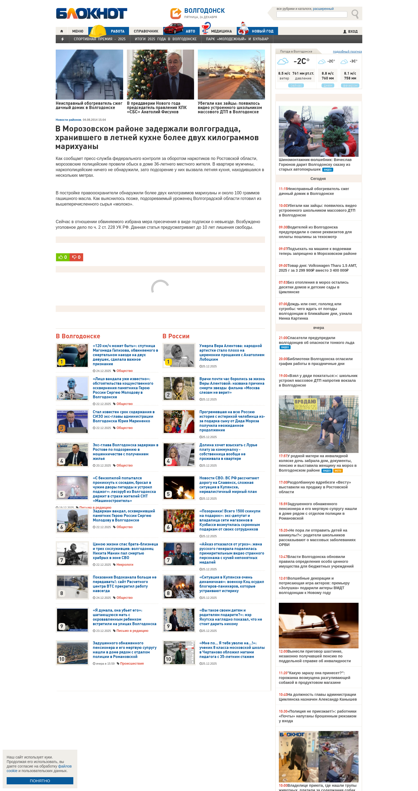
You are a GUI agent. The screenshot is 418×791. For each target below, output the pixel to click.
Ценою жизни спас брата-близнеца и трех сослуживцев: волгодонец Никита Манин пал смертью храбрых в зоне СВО (125, 551)
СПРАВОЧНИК (146, 31)
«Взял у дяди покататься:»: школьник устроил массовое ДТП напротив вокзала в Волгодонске (318, 380)
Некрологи (124, 565)
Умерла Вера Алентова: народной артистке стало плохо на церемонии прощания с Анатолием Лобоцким (231, 352)
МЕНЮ (77, 31)
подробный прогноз (347, 51)
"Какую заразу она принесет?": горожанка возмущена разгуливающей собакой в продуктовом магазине (314, 678)
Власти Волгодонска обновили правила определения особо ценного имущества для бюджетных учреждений (316, 561)
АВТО (179, 31)
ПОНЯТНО (40, 780)
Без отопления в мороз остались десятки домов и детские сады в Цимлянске (314, 287)
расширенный (323, 9)
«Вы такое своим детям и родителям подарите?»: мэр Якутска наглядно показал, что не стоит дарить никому (230, 617)
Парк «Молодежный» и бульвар (237, 39)
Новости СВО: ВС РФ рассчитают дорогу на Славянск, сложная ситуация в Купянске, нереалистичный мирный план (229, 485)
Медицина (217, 30)
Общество (124, 371)
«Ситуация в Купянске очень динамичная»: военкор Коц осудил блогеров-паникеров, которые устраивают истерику (231, 584)
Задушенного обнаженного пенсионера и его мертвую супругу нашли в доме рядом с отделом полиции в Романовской (124, 650)
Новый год (255, 31)
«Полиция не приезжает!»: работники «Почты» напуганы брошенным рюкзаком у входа (317, 716)
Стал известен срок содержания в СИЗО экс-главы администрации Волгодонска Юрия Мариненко (124, 416)
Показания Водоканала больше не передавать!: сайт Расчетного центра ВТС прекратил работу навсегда (124, 584)
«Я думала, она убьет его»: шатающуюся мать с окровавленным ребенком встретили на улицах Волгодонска (124, 617)
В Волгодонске (78, 336)
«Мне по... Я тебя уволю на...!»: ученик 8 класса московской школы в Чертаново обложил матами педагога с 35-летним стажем (232, 650)
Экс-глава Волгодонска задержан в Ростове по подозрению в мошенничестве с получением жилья (125, 452)
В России (176, 336)
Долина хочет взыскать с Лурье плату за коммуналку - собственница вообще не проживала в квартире (228, 452)
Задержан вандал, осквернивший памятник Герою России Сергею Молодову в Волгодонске (124, 516)
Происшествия (132, 663)
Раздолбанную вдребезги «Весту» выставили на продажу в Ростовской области (315, 487)
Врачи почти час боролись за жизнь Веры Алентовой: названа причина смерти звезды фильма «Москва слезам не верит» (232, 385)
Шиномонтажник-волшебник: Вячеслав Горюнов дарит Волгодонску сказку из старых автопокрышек (315, 164)
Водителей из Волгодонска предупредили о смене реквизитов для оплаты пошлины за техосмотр (315, 232)
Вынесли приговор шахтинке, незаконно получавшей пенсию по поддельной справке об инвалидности (315, 656)
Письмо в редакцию (132, 631)
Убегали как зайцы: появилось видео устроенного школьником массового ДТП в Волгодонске (318, 210)
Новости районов (68, 119)
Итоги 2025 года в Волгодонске (166, 39)
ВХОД (350, 31)
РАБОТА (106, 31)
